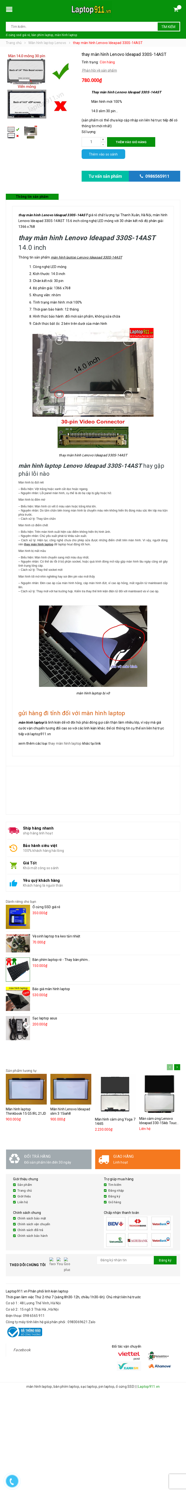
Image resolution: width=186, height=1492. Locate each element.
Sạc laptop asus (44, 1018)
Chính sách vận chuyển (33, 1224)
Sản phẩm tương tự (21, 1071)
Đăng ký (114, 1196)
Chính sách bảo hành (32, 1236)
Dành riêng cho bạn (21, 902)
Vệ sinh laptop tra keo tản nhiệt (56, 936)
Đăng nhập (116, 1190)
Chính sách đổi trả (30, 1230)
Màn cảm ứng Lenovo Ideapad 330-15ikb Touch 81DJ (158, 1123)
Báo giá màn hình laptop (51, 989)
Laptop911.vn (149, 1377)
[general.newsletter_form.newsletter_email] (137, 1260)
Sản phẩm (24, 1185)
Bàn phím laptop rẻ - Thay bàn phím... (61, 960)
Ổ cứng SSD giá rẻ (46, 907)
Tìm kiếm (168, 27)
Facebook (22, 1340)
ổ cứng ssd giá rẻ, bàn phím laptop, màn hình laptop (41, 35)
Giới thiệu (24, 1196)
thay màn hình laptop (65, 743)
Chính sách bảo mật (31, 1218)
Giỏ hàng (114, 1202)
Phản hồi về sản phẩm (99, 70)
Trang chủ (24, 1190)
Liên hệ (22, 1202)
